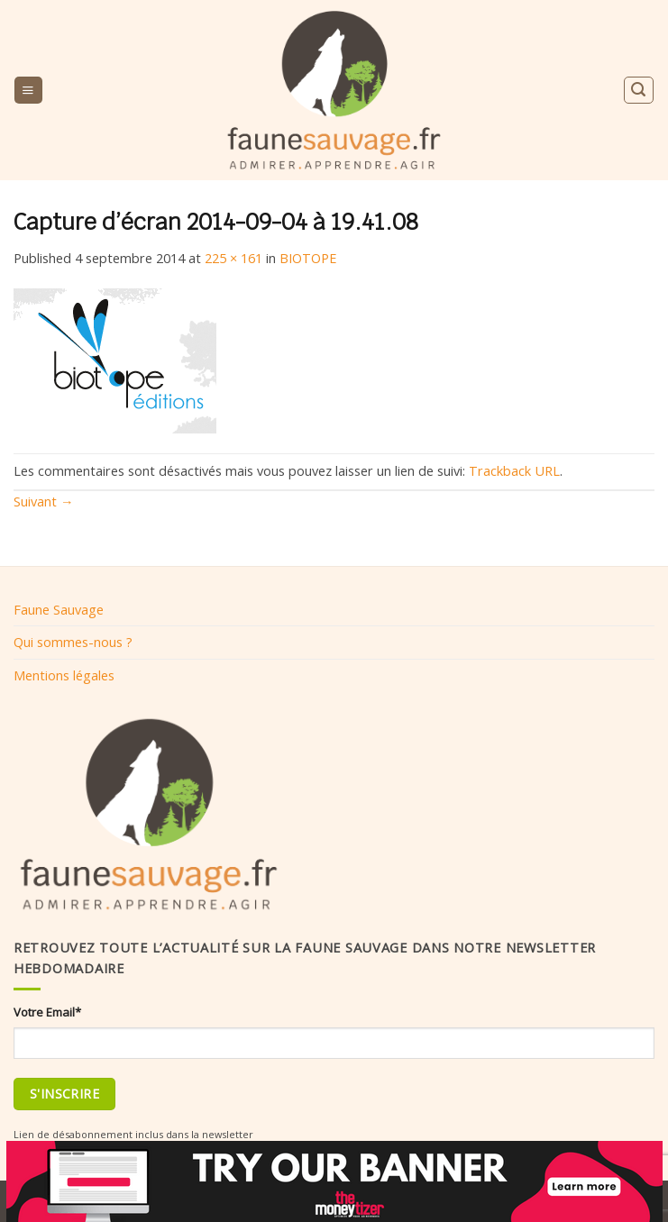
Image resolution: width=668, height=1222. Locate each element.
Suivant (44, 501)
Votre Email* (47, 1012)
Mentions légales (64, 675)
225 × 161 (233, 258)
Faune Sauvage (59, 609)
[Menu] (27, 90)
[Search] (638, 90)
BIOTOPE (307, 258)
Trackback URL (514, 470)
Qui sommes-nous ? (73, 642)
